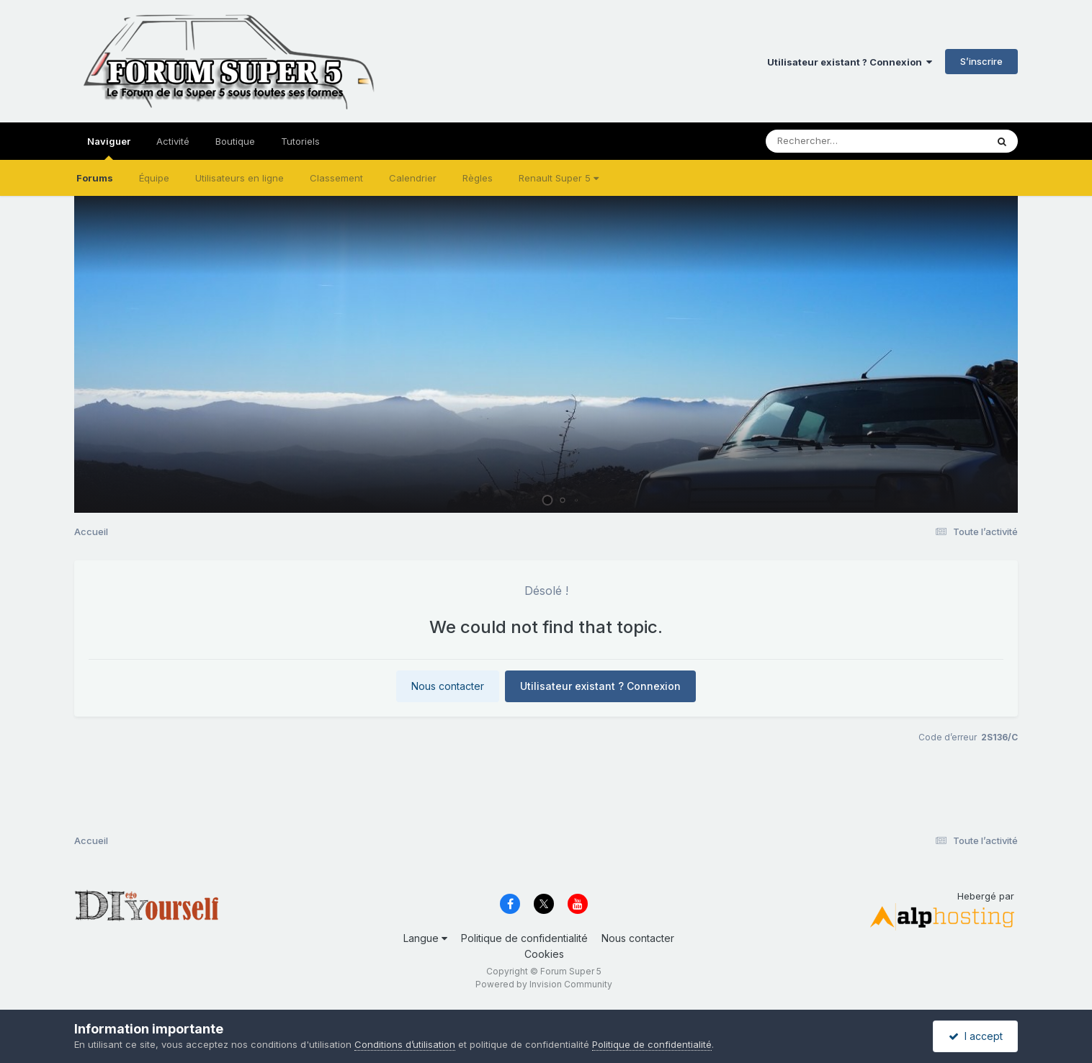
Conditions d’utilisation (404, 1044)
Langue (425, 938)
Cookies (544, 954)
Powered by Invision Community (543, 984)
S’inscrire (981, 61)
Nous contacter (447, 686)
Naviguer (108, 147)
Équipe (154, 178)
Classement (336, 178)
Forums (94, 178)
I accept (976, 1036)
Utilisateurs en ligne (239, 178)
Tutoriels (300, 141)
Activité (172, 141)
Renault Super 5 (559, 178)
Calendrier (413, 178)
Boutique (235, 141)
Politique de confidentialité (524, 938)
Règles (477, 178)
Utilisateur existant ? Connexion (849, 62)
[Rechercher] (834, 141)
